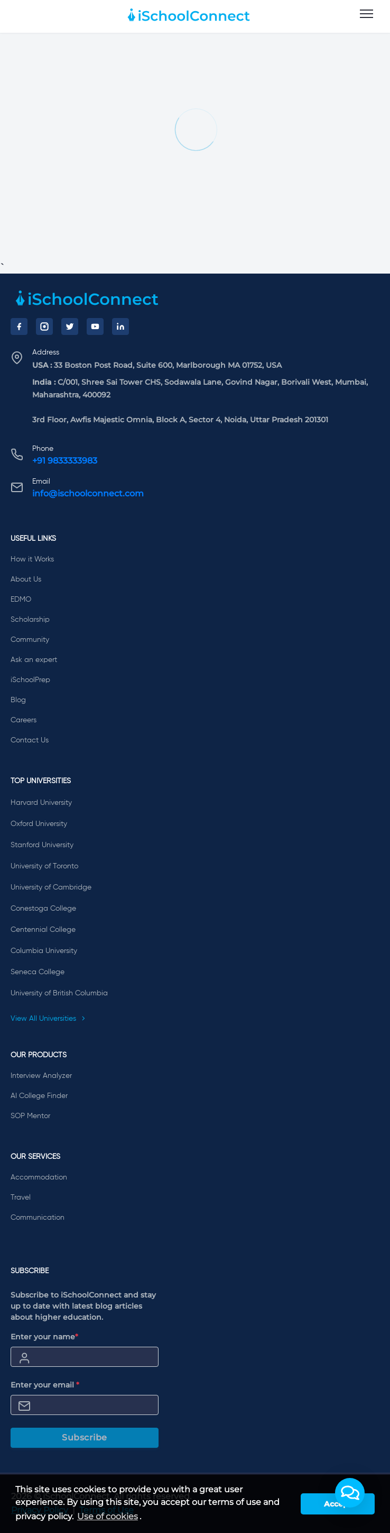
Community (30, 639)
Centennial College (43, 929)
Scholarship (30, 619)
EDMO (21, 599)
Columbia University (44, 951)
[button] (350, 1493)
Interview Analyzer (41, 1076)
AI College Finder (39, 1096)
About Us (26, 579)
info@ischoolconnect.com (88, 493)
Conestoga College (43, 908)
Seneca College (37, 972)
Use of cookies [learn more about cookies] (107, 1516)
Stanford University (42, 845)
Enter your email (45, 1385)
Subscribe (84, 1437)
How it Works (32, 559)
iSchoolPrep (30, 680)
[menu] (366, 14)
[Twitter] (69, 326)
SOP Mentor (30, 1116)
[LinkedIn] (120, 326)
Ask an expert (34, 660)
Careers (23, 720)
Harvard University (41, 802)
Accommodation (39, 1177)
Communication (37, 1217)
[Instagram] (44, 326)
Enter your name (44, 1336)
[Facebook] (19, 326)
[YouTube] (95, 326)
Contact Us (30, 740)
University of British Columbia (59, 993)
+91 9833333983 (64, 461)
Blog (18, 700)
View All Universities (48, 1018)
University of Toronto (44, 866)
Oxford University (39, 824)
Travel (21, 1197)
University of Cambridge (51, 887)
